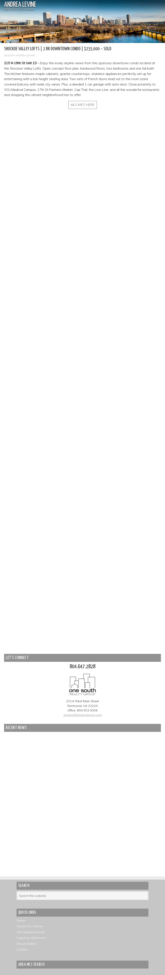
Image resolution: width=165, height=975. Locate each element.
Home (21, 920)
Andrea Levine (20, 5)
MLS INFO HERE (83, 105)
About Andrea (27, 944)
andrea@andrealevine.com (82, 715)
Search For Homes (30, 926)
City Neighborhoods (31, 932)
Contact (22, 949)
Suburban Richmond (31, 938)
